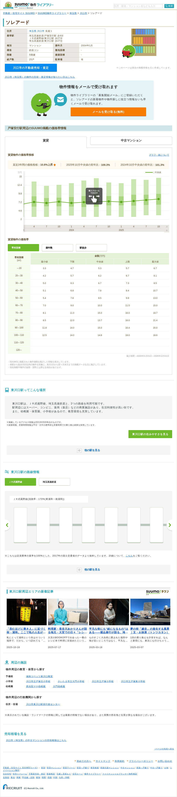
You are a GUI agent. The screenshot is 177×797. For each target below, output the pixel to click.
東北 (13, 777)
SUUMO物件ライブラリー (52, 13)
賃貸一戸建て (83, 768)
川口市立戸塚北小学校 (38, 681)
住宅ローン (78, 774)
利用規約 (119, 761)
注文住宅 (7, 774)
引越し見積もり (64, 774)
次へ (169, 525)
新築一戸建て (142, 768)
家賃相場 (95, 768)
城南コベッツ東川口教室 (39, 676)
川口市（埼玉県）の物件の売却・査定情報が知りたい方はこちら (40, 77)
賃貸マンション (54, 768)
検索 (170, 6)
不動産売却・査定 (37, 774)
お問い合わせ (165, 761)
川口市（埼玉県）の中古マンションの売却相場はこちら (36, 740)
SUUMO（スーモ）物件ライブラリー (28, 5)
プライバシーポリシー (141, 761)
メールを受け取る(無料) (108, 111)
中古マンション (127, 768)
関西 (44, 777)
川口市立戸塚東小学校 (133, 681)
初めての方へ (84, 761)
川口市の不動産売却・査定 (31, 67)
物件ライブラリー (92, 774)
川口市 (83, 13)
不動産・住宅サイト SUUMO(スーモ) (20, 768)
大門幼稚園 (59, 686)
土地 (166, 768)
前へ (7, 525)
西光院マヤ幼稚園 (36, 686)
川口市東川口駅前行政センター (43, 704)
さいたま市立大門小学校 (71, 681)
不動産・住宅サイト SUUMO (19, 13)
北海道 (6, 777)
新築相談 (51, 774)
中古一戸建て (156, 768)
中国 (55, 777)
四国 (50, 777)
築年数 (49, 247)
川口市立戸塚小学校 (103, 681)
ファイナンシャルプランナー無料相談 (119, 774)
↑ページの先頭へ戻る (164, 749)
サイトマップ (103, 761)
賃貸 (43, 768)
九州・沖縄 (64, 777)
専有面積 (16, 247)
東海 (38, 777)
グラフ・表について (159, 155)
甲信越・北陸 (28, 777)
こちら (129, 555)
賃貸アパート (69, 768)
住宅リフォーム (20, 774)
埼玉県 (73, 13)
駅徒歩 (83, 247)
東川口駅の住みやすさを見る (150, 434)
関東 (19, 777)
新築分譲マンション (109, 768)
